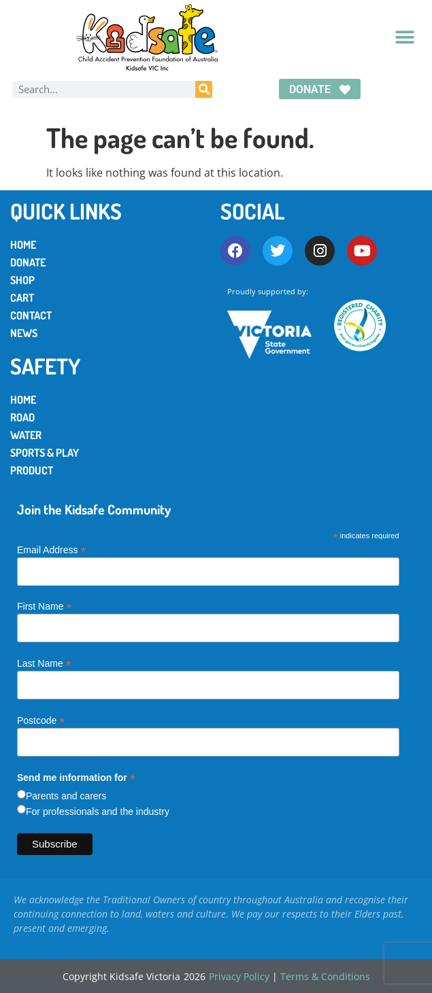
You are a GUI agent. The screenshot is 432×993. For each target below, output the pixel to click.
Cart (22, 297)
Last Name (44, 663)
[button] (404, 37)
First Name (44, 606)
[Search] (203, 89)
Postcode (41, 720)
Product (31, 470)
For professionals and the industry (97, 811)
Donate (28, 262)
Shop (22, 280)
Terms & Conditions (325, 976)
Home (23, 244)
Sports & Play (44, 452)
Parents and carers (66, 795)
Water (25, 435)
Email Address (51, 549)
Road (22, 417)
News (23, 333)
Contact (31, 315)
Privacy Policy (239, 976)
